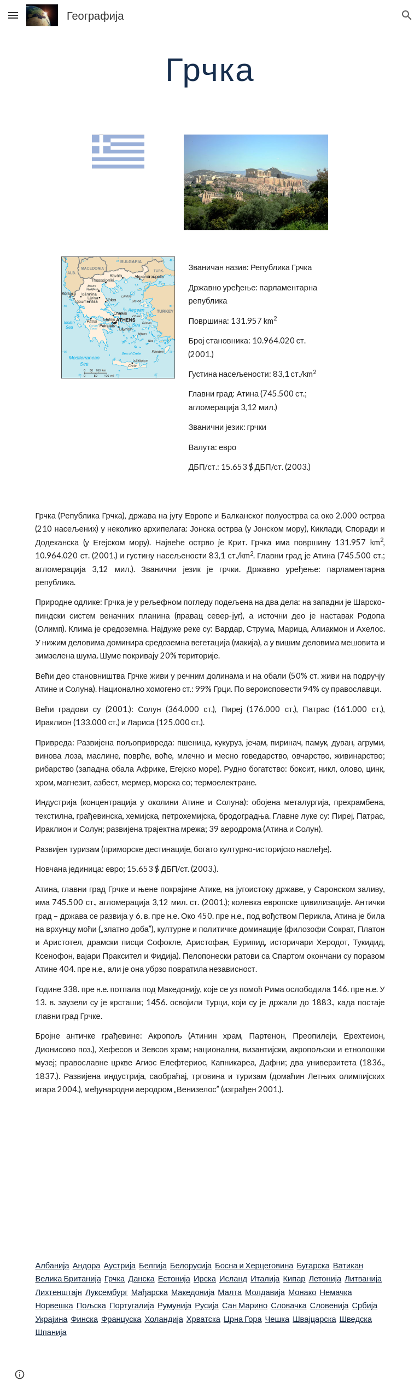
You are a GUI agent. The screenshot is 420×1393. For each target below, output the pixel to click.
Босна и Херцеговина (254, 1265)
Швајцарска (314, 1319)
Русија (207, 1305)
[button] (13, 15)
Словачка (288, 1305)
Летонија (324, 1278)
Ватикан (348, 1265)
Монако (302, 1292)
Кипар (294, 1278)
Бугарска (312, 1265)
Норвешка (54, 1305)
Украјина (51, 1319)
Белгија (153, 1265)
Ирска (205, 1278)
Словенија (329, 1305)
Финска (84, 1319)
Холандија (163, 1319)
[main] (210, 68)
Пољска (91, 1305)
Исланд (233, 1278)
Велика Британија (68, 1278)
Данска (141, 1278)
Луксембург (106, 1292)
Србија (364, 1305)
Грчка (114, 1278)
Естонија (174, 1278)
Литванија (363, 1278)
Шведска (356, 1319)
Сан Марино (244, 1305)
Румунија (174, 1305)
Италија (264, 1278)
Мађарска (149, 1292)
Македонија (192, 1292)
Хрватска (203, 1319)
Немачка (335, 1292)
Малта (230, 1292)
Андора (87, 1265)
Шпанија (50, 1332)
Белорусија (191, 1265)
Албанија (52, 1265)
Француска (121, 1319)
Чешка (277, 1319)
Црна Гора (243, 1319)
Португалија (131, 1305)
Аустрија (120, 1265)
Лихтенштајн (58, 1292)
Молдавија (265, 1292)
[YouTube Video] (179, 1177)
